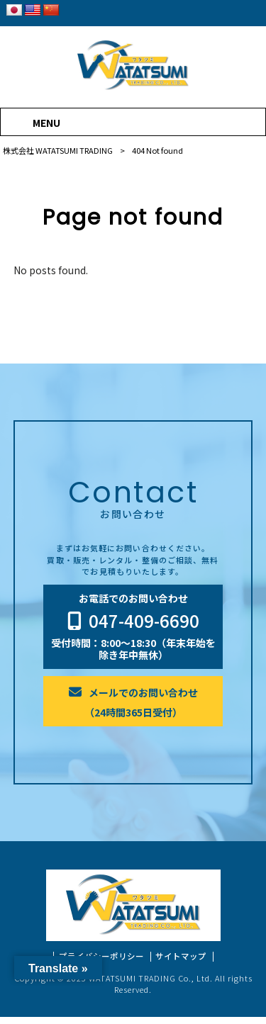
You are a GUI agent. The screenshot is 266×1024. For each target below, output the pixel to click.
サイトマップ (180, 963)
